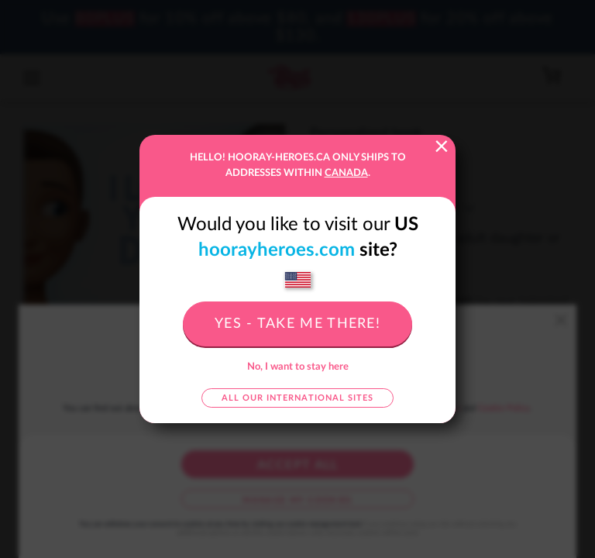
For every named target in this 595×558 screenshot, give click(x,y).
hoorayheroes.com (276, 250)
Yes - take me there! (297, 324)
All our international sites (297, 398)
